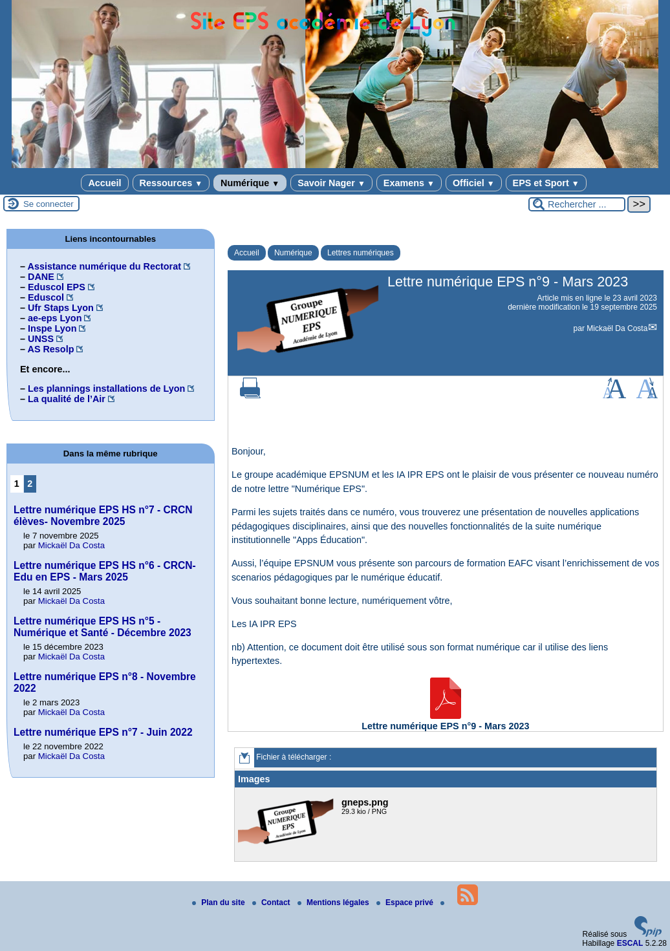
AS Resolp (50, 349)
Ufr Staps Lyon (61, 308)
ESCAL (630, 943)
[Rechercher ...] (576, 204)
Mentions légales (334, 902)
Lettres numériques (360, 252)
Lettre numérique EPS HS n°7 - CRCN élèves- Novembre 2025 (103, 515)
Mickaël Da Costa (617, 328)
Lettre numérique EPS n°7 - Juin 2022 (103, 732)
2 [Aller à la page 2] (29, 483)
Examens (409, 183)
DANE (41, 277)
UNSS (41, 339)
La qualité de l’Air (66, 399)
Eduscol (46, 297)
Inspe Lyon (52, 328)
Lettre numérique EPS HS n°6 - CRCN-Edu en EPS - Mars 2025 (105, 571)
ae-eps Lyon (54, 318)
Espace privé (405, 902)
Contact (272, 902)
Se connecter (48, 204)
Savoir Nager (331, 183)
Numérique (250, 183)
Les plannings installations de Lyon (106, 388)
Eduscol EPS (56, 287)
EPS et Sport (546, 183)
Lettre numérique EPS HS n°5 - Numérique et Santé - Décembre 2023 (102, 626)
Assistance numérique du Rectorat (104, 266)
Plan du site (219, 902)
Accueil (104, 183)
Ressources (171, 183)
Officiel (474, 183)
